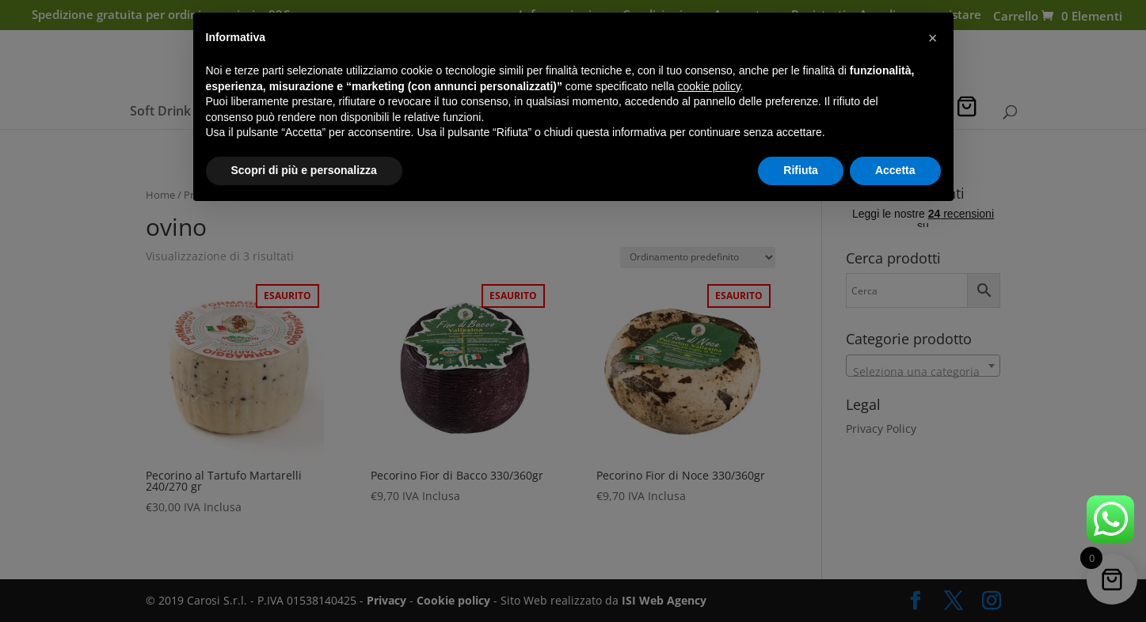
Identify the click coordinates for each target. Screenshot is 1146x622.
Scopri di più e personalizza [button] (304, 170)
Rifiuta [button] (800, 170)
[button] (933, 38)
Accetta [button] (895, 170)
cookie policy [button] (708, 86)
